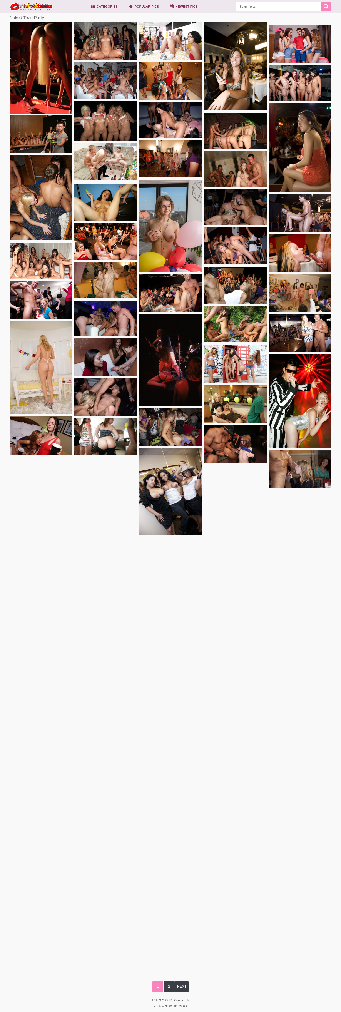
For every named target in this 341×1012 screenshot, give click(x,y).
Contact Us (181, 1000)
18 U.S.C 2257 (162, 1000)
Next (182, 986)
